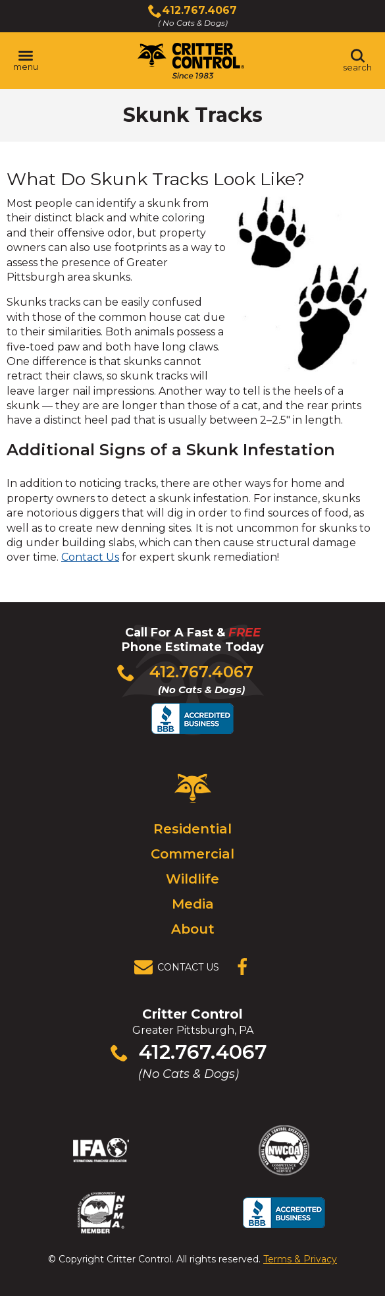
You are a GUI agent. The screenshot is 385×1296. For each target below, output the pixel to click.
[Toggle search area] (357, 60)
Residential (192, 829)
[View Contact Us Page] (180, 967)
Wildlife (192, 879)
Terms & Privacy (300, 1259)
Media (193, 904)
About (193, 929)
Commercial (192, 854)
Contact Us (90, 557)
